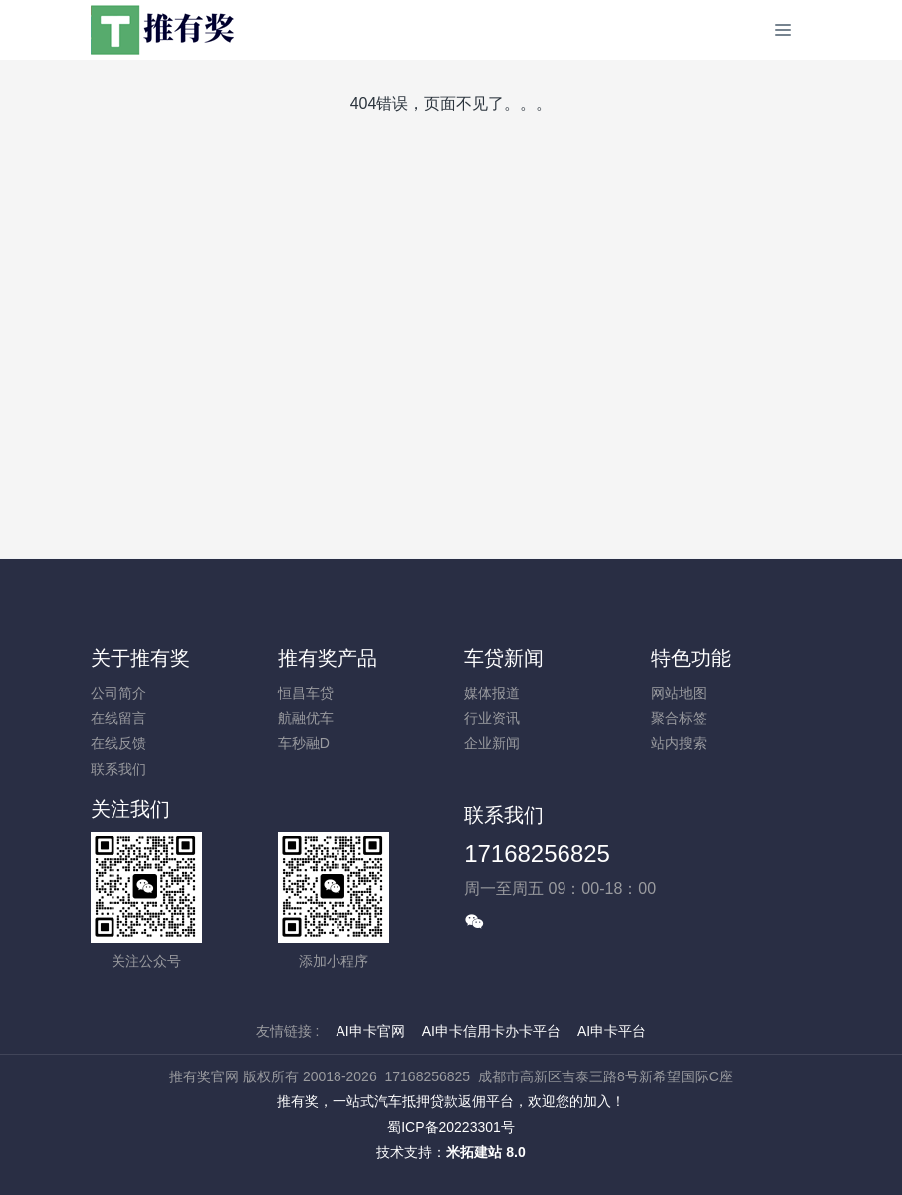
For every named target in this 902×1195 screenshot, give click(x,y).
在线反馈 (118, 743)
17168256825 (537, 853)
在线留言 (118, 718)
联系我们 (118, 769)
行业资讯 (492, 718)
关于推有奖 (140, 658)
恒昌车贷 (306, 693)
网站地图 (679, 693)
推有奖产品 (327, 658)
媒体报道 (492, 693)
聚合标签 (679, 718)
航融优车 (306, 718)
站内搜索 (679, 743)
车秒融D (304, 743)
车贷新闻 (504, 658)
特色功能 (691, 658)
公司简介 (118, 693)
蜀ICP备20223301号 (451, 1127)
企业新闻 (492, 743)
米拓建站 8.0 (485, 1152)
